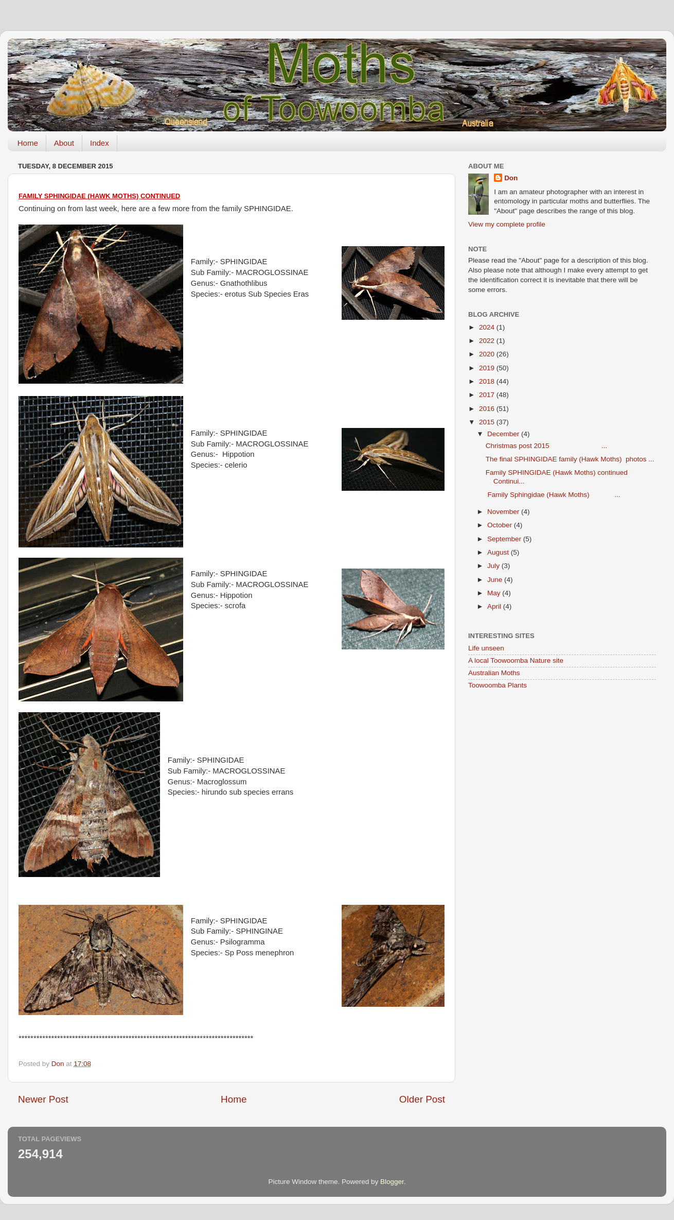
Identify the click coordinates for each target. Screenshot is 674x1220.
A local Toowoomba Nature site (515, 660)
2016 (487, 409)
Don (511, 178)
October (500, 525)
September (505, 539)
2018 (487, 381)
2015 (487, 422)
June (495, 579)
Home (27, 143)
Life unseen (486, 648)
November (504, 512)
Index (99, 143)
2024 (487, 327)
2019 (487, 368)
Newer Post (43, 1099)
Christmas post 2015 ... (546, 446)
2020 (487, 354)
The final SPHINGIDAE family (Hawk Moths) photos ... (570, 459)
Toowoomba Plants (497, 685)
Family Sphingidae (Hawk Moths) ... (553, 495)
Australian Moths (494, 673)
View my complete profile (506, 224)
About (64, 143)
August (499, 552)
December (504, 434)
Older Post (422, 1099)
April (495, 606)
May (494, 593)
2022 (487, 341)
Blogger (392, 1181)
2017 (487, 395)
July (494, 566)
